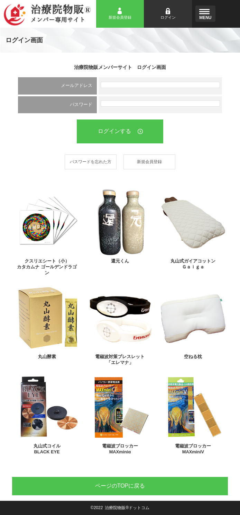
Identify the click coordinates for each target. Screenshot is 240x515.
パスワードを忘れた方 (90, 161)
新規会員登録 (120, 17)
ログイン (168, 17)
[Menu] (205, 14)
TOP (120, 486)
